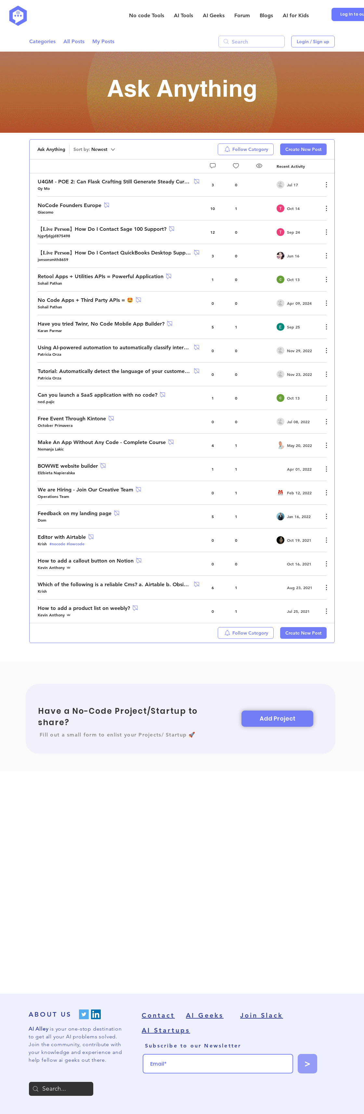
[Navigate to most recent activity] (297, 185)
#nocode (57, 543)
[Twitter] (84, 1014)
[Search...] (61, 1089)
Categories (42, 41)
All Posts (73, 41)
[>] (307, 1063)
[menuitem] (246, 149)
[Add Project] (277, 719)
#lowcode (75, 543)
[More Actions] (323, 185)
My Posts (103, 41)
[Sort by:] (94, 149)
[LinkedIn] (96, 1014)
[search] (251, 41)
